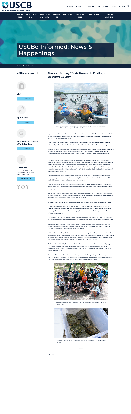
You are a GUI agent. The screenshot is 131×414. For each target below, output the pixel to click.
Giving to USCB (79, 16)
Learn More (26, 99)
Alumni (70, 6)
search (128, 6)
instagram (18, 187)
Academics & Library (45, 16)
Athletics (67, 16)
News (78, 6)
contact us (26, 179)
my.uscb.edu (103, 6)
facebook (23, 187)
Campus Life (56, 16)
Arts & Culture (95, 16)
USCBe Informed (29, 65)
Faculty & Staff (118, 6)
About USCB (20, 16)
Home (19, 65)
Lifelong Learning (109, 16)
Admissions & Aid (31, 16)
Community (89, 6)
